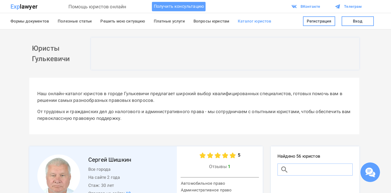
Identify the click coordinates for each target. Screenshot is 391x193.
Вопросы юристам (211, 21)
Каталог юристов (254, 21)
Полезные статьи (75, 21)
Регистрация (319, 21)
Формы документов (29, 21)
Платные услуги (169, 21)
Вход (357, 21)
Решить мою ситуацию (122, 21)
